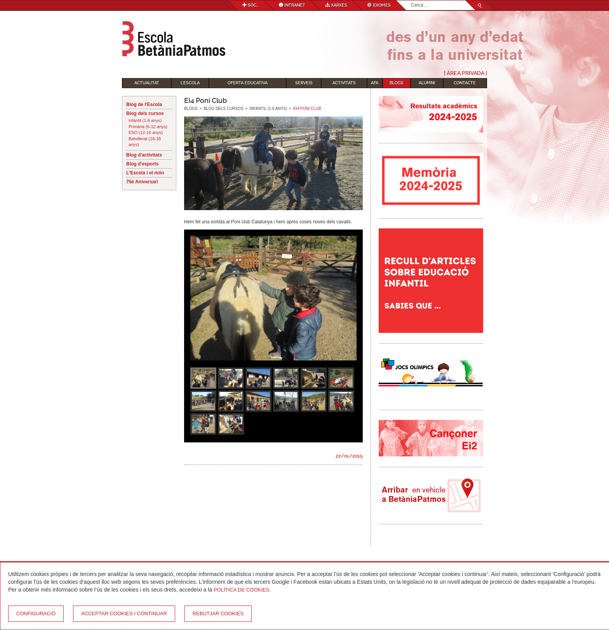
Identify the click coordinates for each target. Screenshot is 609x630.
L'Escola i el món (145, 173)
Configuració (36, 613)
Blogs (397, 82)
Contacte (465, 82)
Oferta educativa (248, 82)
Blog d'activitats (144, 155)
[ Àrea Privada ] (465, 73)
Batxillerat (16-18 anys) (145, 141)
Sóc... (250, 5)
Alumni (427, 82)
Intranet (292, 5)
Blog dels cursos (145, 113)
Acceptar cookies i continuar (124, 613)
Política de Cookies (241, 590)
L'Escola (190, 82)
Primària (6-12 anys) (148, 126)
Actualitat (146, 82)
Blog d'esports (142, 164)
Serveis (304, 82)
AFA (374, 82)
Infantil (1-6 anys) (145, 120)
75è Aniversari (142, 181)
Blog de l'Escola (144, 104)
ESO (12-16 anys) (146, 132)
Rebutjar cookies (218, 613)
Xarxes (336, 5)
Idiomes (379, 5)
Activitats (344, 82)
